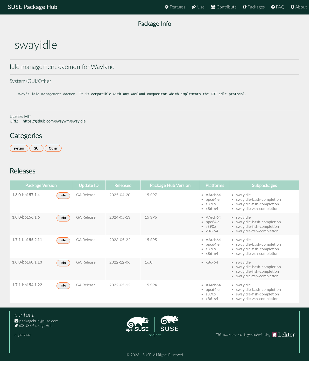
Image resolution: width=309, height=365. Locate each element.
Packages (254, 7)
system (19, 152)
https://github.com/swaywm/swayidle (54, 125)
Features (175, 7)
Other (53, 152)
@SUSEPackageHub (33, 329)
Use (198, 7)
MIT (27, 120)
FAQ (277, 7)
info (63, 199)
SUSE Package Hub (32, 7)
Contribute (224, 7)
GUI (36, 152)
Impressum (22, 339)
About (299, 7)
